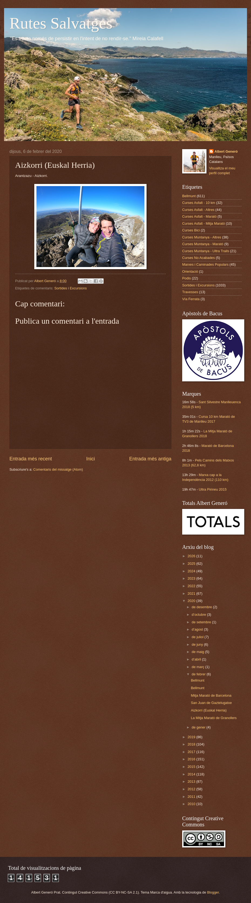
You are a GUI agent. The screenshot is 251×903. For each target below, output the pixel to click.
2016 (192, 759)
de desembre (202, 607)
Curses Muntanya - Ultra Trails (205, 251)
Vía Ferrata (190, 299)
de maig (198, 652)
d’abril (197, 659)
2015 (192, 767)
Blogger (213, 892)
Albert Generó (226, 151)
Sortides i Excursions (70, 288)
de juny (198, 644)
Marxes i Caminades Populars (205, 264)
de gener (199, 727)
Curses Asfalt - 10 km (198, 203)
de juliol (198, 637)
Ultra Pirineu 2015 (213, 489)
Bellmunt (189, 196)
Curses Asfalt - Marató (199, 216)
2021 (192, 593)
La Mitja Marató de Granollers (214, 718)
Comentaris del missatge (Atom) (58, 469)
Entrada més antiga (150, 458)
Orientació (190, 271)
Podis (186, 278)
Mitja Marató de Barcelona (211, 695)
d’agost (198, 629)
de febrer (199, 674)
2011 (192, 797)
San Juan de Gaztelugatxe (211, 703)
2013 (192, 781)
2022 (192, 586)
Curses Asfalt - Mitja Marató (203, 223)
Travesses (190, 292)
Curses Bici (191, 230)
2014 (192, 774)
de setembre (202, 622)
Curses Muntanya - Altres (201, 237)
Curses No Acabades (198, 258)
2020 (192, 601)
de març (198, 667)
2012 (192, 789)
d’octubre (199, 615)
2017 (192, 752)
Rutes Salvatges (61, 23)
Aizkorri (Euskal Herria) (208, 710)
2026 (192, 556)
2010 (192, 804)
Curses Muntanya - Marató (202, 244)
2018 (192, 744)
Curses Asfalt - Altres (198, 210)
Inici (90, 458)
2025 (192, 564)
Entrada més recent (30, 458)
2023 (192, 578)
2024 (192, 571)
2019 (192, 737)
